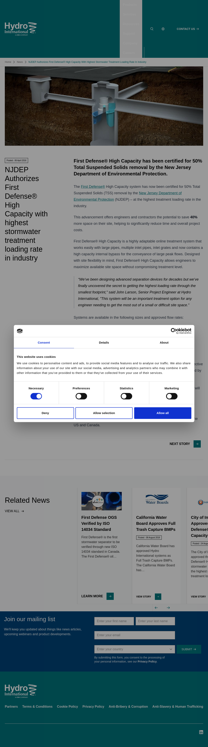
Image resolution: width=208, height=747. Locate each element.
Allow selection (104, 413)
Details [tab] (104, 342)
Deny (45, 413)
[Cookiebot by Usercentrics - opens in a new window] (173, 331)
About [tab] (164, 342)
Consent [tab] (44, 342)
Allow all (163, 413)
